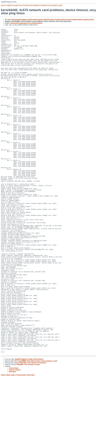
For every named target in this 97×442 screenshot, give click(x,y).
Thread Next (31, 5)
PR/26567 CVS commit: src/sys (28, 429)
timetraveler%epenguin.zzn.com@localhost (26, 23)
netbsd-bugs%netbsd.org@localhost (80, 19)
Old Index (58, 5)
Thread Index (49, 5)
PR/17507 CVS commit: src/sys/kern (32, 428)
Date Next (12, 5)
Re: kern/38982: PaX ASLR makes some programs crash (36, 426)
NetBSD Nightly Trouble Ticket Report (29, 424)
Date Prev (4, 5)
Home (3, 440)
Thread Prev (21, 5)
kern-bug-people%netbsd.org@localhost (23, 19)
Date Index (40, 5)
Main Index (11, 440)
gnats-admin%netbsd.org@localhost (52, 19)
